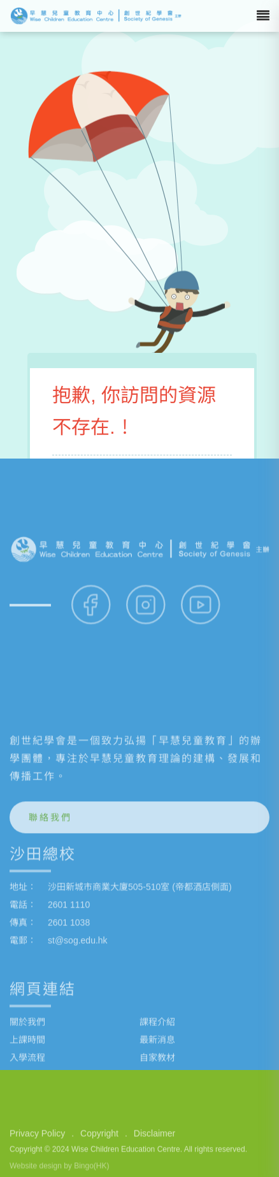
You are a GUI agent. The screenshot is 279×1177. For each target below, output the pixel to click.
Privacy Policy (37, 1155)
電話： (23, 1011)
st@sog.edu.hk (78, 1046)
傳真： (23, 1029)
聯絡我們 (50, 923)
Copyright (99, 1155)
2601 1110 (69, 1011)
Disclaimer (154, 1155)
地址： (23, 993)
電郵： (23, 1046)
